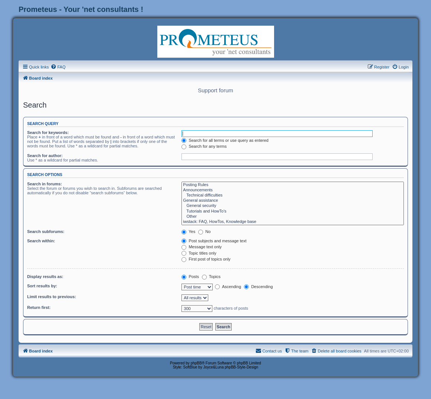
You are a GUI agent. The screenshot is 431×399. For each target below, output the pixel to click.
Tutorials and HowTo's (292, 211)
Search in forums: (44, 184)
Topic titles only (198, 253)
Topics (211, 276)
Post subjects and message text (213, 241)
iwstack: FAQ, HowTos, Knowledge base (292, 221)
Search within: (41, 241)
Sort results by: (42, 286)
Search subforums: (45, 231)
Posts (190, 276)
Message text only (201, 247)
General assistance (292, 200)
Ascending (228, 286)
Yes (188, 231)
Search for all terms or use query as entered (224, 140)
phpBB (196, 363)
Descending (258, 286)
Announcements (292, 190)
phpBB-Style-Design (241, 367)
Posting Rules (292, 185)
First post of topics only (206, 259)
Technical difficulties (292, 195)
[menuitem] (58, 67)
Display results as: (45, 276)
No (204, 231)
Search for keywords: (48, 132)
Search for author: (44, 155)
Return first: (39, 307)
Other (292, 216)
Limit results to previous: (51, 296)
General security (292, 205)
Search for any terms (203, 146)
